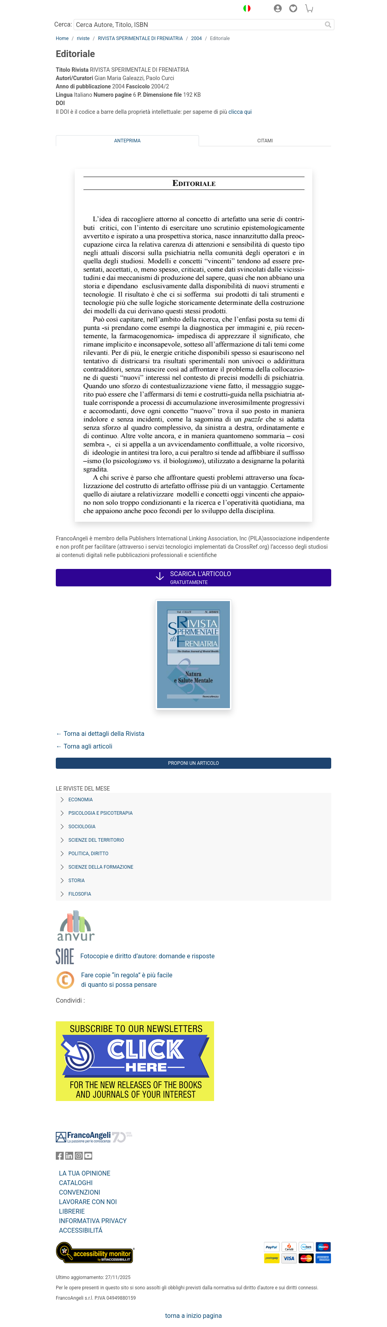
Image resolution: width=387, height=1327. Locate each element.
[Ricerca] (328, 24)
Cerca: (63, 24)
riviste (83, 38)
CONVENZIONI (79, 1192)
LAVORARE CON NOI (88, 1202)
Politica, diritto (88, 853)
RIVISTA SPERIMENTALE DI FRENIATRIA (140, 38)
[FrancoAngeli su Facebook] (60, 1157)
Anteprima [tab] (127, 141)
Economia (80, 799)
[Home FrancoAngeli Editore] (82, 9)
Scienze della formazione (100, 867)
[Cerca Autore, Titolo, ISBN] (198, 24)
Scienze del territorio (96, 840)
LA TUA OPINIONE (84, 1173)
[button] (244, 9)
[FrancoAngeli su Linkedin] (69, 1157)
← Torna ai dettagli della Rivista (100, 733)
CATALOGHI (76, 1183)
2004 (196, 38)
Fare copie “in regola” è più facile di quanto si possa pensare (127, 979)
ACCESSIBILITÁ (80, 1230)
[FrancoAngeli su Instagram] (79, 1157)
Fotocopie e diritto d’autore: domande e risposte (147, 956)
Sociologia (81, 826)
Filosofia (79, 894)
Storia (76, 880)
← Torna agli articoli (84, 746)
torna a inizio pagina (193, 1315)
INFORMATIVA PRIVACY (93, 1221)
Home (62, 38)
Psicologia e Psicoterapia (100, 813)
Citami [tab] (265, 141)
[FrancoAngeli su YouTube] (88, 1157)
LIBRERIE (72, 1211)
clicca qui (240, 112)
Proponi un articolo (193, 763)
